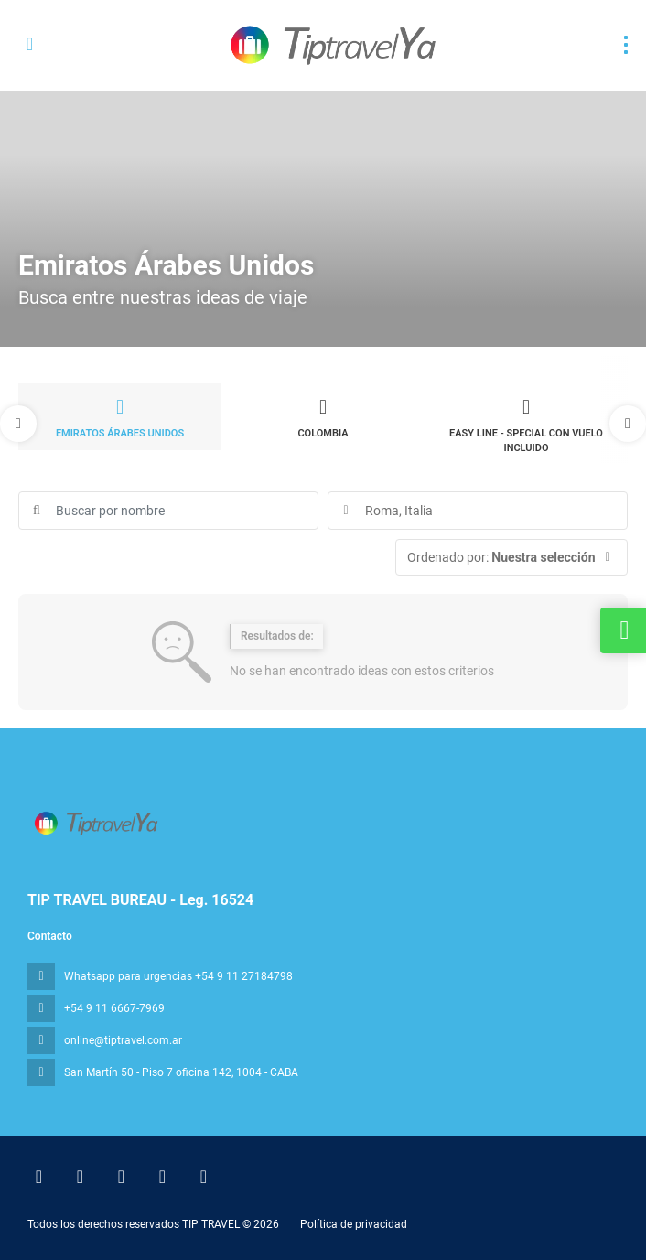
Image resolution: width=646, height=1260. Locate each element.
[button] (18, 423)
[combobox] (478, 510)
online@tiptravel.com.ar (123, 1040)
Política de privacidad (353, 1224)
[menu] (626, 44)
